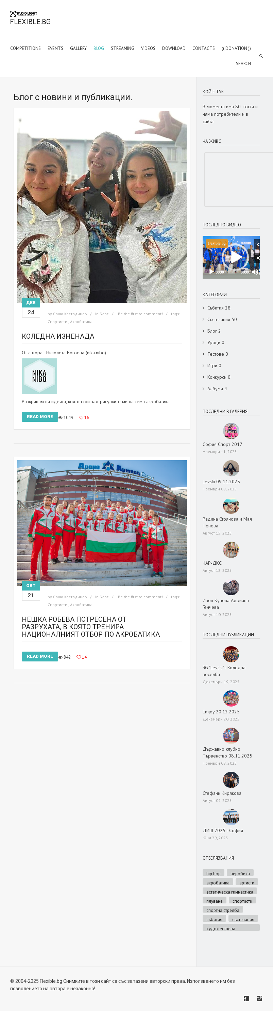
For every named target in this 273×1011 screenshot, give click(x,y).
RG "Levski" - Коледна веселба (224, 670)
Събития (215, 308)
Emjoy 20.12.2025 (221, 712)
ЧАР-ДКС (212, 563)
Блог (104, 313)
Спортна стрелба (222, 910)
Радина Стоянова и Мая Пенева (227, 522)
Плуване (214, 900)
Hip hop (213, 873)
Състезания (218, 319)
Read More (40, 416)
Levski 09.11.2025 (221, 482)
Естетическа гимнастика (229, 891)
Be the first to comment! (141, 313)
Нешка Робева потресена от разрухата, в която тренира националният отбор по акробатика (91, 626)
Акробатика (81, 321)
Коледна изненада (58, 336)
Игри (212, 365)
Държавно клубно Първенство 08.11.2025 (227, 752)
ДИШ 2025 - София (223, 830)
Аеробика (240, 873)
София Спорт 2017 (222, 444)
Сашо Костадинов (70, 313)
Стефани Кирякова (222, 793)
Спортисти (57, 321)
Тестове (215, 354)
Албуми (215, 389)
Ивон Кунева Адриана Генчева (226, 603)
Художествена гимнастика (220, 928)
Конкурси (216, 377)
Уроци (213, 342)
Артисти (246, 882)
